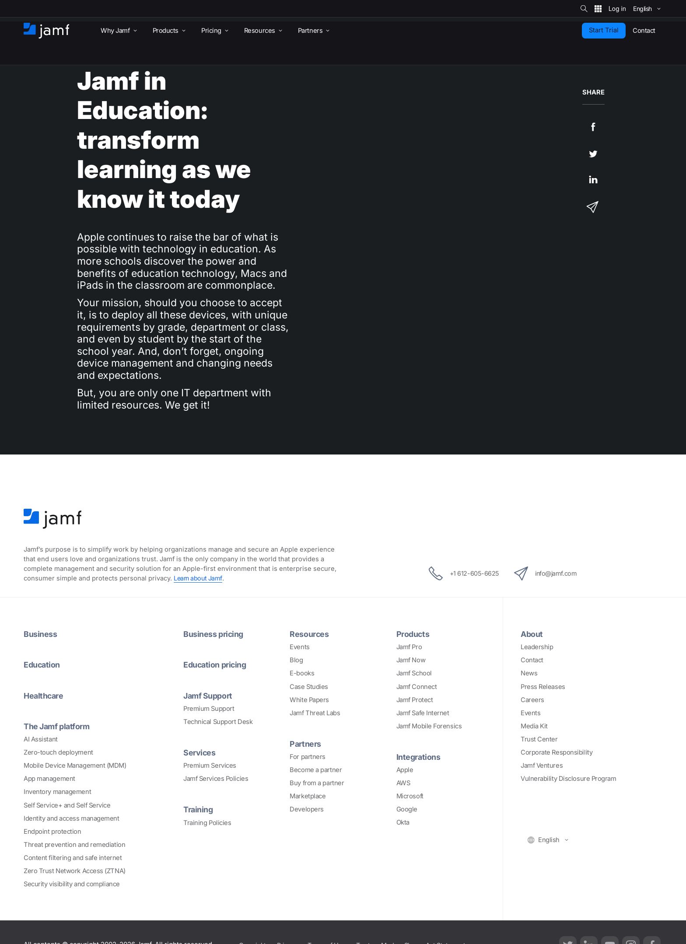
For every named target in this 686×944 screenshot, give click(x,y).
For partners (308, 757)
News (529, 673)
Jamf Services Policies (215, 779)
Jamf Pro (409, 647)
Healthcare (44, 695)
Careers (532, 699)
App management (49, 779)
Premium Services (209, 765)
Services (199, 752)
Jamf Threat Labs (315, 713)
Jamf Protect (414, 699)
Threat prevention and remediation (74, 844)
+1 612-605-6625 (461, 573)
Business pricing (214, 634)
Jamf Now (410, 660)
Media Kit (534, 726)
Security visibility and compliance (72, 884)
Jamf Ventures (542, 765)
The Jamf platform (58, 726)
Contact (532, 660)
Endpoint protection (52, 831)
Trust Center (539, 739)
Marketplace (308, 796)
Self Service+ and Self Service (67, 805)
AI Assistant (41, 739)
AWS (403, 783)
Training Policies (207, 822)
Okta (403, 822)
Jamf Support (208, 695)
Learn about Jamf (199, 578)
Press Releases (543, 686)
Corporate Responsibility (556, 752)
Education (42, 664)
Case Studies (309, 686)
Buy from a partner (317, 783)
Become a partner (316, 770)
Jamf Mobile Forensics (429, 726)
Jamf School (414, 673)
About (532, 634)
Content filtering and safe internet (73, 857)
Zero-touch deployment (58, 752)
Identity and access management (71, 818)
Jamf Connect (416, 686)
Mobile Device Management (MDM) (75, 765)
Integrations (418, 757)
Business (40, 634)
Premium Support (208, 708)
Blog (296, 660)
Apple (404, 770)
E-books (302, 673)
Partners (305, 743)
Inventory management (57, 792)
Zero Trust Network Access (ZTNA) (75, 870)
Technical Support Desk (217, 721)
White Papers (309, 699)
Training (198, 809)
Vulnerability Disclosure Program (568, 779)
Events (299, 647)
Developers (307, 809)
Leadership (537, 647)
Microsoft (410, 796)
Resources (309, 634)
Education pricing (215, 664)
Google (406, 809)
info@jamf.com (548, 573)
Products (413, 634)
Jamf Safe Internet (422, 713)
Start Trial (604, 30)
